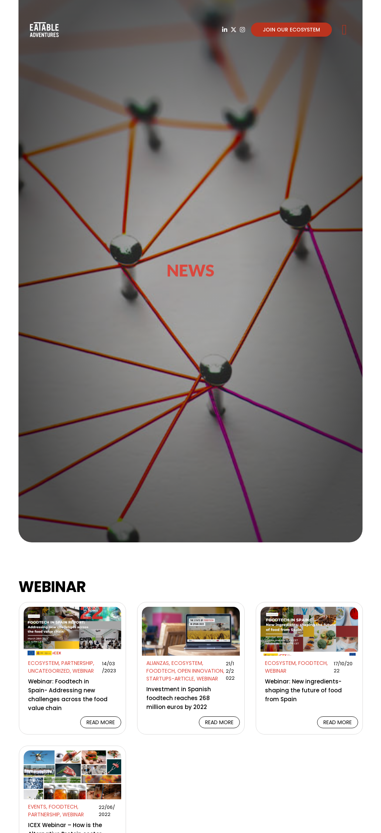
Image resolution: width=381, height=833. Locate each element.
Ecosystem (43, 663)
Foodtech (160, 671)
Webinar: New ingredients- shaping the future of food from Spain (303, 690)
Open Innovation (200, 671)
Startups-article (170, 678)
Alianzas (157, 663)
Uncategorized (49, 671)
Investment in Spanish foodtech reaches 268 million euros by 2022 (178, 698)
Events (37, 806)
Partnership (77, 663)
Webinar (83, 671)
